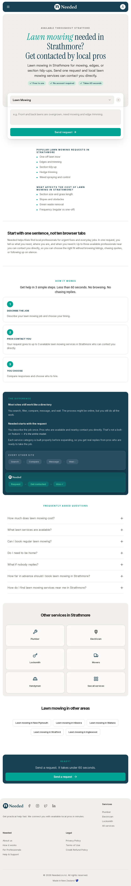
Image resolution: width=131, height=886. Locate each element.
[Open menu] (8, 6)
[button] (122, 6)
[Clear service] (118, 100)
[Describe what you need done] (65, 117)
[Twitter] (46, 806)
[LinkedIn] (54, 806)
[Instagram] (37, 806)
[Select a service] (62, 100)
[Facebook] (29, 806)
